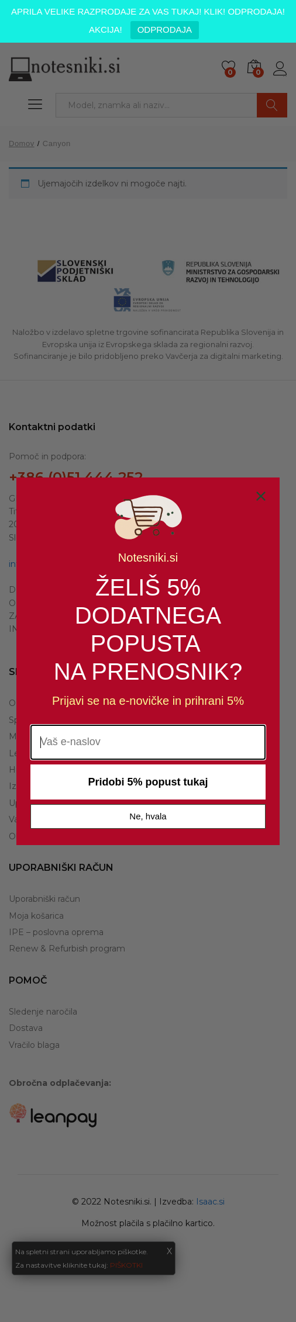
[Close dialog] (261, 498)
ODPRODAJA (164, 29)
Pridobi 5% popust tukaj (148, 784)
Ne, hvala (147, 818)
